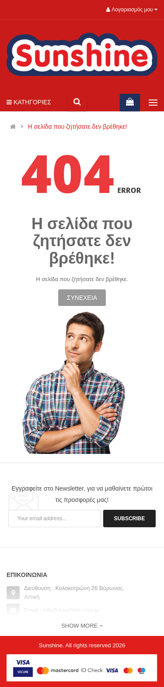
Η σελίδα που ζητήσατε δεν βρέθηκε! (77, 127)
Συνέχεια (82, 297)
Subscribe (129, 518)
